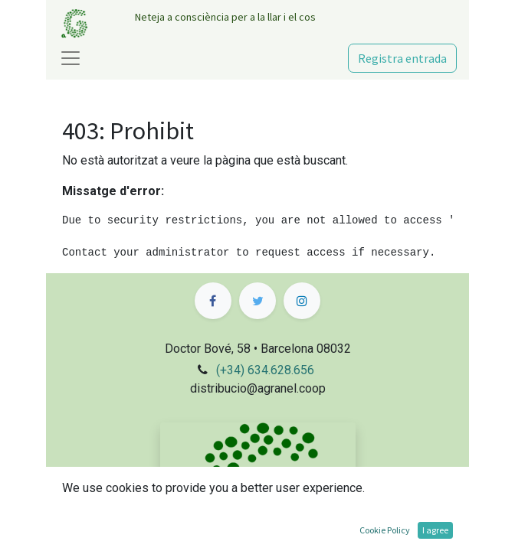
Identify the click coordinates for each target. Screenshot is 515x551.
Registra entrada (402, 58)
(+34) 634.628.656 (265, 370)
